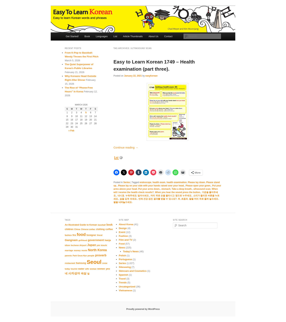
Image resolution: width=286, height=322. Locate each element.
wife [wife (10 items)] (87, 269)
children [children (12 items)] (69, 229)
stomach (165, 189)
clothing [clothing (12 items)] (100, 229)
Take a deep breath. (182, 189)
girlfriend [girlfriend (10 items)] (82, 240)
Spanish (123, 274)
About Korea (126, 224)
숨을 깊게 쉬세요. (128, 199)
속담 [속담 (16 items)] (83, 273)
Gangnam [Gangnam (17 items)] (71, 240)
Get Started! (72, 36)
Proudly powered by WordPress (143, 309)
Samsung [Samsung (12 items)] (81, 263)
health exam (159, 182)
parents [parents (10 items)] (68, 255)
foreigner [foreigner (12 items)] (91, 235)
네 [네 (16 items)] (66, 273)
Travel (122, 278)
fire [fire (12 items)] (74, 235)
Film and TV (125, 239)
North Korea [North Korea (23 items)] (97, 250)
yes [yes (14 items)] (108, 268)
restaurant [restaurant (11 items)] (70, 263)
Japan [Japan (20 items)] (91, 245)
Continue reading (125, 147)
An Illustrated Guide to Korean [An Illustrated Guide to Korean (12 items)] (81, 225)
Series (126, 182)
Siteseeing (125, 267)
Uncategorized (127, 286)
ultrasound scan (202, 189)
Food (122, 243)
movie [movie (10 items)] (84, 250)
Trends (123, 282)
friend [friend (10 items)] (99, 235)
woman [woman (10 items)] (93, 269)
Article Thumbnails (133, 36)
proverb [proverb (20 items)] (100, 255)
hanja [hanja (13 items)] (108, 240)
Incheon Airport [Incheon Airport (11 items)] (79, 245)
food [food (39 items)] (81, 234)
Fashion (123, 236)
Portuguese (125, 259)
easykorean (151, 76)
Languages (102, 36)
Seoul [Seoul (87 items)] (94, 262)
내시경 (121, 195)
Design (123, 228)
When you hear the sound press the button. (178, 192)
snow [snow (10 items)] (104, 263)
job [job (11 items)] (98, 245)
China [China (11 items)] (77, 229)
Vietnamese (125, 290)
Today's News (131, 251)
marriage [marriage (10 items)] (69, 250)
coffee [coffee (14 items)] (109, 229)
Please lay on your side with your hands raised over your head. (151, 185)
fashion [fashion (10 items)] (68, 235)
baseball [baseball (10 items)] (102, 225)
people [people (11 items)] (90, 255)
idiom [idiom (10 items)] (67, 245)
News (122, 247)
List (115, 36)
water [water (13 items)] (81, 268)
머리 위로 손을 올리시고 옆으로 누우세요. (171, 195)
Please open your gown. (198, 185)
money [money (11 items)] (77, 250)
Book (87, 36)
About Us (153, 36)
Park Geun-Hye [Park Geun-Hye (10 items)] (80, 255)
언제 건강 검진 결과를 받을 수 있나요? (157, 199)
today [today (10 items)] (67, 269)
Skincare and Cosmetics (133, 271)
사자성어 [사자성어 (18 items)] (74, 273)
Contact (168, 36)
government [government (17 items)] (96, 240)
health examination (177, 182)
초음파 (184, 199)
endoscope (145, 182)
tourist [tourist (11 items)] (74, 269)
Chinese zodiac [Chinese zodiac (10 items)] (88, 229)
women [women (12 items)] (101, 269)
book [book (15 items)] (109, 224)
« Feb (71, 130)
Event (122, 232)
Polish (122, 255)
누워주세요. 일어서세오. (137, 195)
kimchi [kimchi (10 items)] (104, 245)
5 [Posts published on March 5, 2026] (86, 112)
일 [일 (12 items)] (88, 273)
